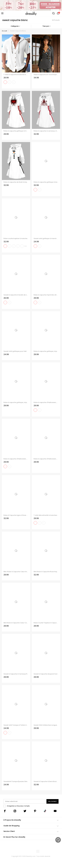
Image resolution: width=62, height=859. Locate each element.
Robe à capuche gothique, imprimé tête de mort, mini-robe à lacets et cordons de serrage (16, 402)
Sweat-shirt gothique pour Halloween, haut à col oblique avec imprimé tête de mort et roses (16, 351)
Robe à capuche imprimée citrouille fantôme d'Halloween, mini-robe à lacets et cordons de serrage (46, 295)
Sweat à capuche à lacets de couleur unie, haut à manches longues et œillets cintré (16, 295)
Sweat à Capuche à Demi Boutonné (46, 781)
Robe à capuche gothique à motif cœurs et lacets (16, 131)
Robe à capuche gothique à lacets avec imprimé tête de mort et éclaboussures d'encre (46, 182)
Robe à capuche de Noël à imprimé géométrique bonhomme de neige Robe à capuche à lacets (16, 182)
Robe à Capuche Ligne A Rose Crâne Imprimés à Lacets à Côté (16, 515)
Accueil (4, 31)
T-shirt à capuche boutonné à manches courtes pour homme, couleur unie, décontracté (16, 74)
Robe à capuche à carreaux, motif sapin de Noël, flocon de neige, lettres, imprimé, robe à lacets (46, 131)
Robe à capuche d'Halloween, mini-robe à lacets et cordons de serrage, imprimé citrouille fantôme (16, 459)
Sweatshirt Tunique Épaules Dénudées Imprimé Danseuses (16, 781)
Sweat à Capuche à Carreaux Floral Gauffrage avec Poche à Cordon (16, 674)
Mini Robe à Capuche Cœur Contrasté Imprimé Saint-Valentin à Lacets (16, 623)
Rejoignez (52, 801)
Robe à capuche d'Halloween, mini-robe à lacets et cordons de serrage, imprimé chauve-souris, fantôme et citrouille (46, 459)
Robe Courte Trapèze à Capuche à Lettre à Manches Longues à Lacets (46, 623)
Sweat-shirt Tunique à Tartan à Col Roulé (16, 725)
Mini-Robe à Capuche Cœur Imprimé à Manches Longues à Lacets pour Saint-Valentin (16, 571)
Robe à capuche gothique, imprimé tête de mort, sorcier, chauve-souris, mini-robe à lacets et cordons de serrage (46, 351)
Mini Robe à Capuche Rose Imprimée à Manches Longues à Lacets (46, 571)
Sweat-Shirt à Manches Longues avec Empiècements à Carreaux (46, 725)
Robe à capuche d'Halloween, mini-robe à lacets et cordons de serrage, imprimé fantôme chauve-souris (46, 402)
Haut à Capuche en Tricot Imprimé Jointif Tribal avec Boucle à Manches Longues (46, 74)
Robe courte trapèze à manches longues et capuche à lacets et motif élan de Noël (16, 238)
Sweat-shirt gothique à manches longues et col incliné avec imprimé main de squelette (46, 238)
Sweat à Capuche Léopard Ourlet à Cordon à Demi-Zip (46, 674)
